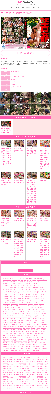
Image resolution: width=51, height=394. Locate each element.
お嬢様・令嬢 (35, 287)
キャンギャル (21, 291)
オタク (34, 285)
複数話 (15, 77)
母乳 (28, 335)
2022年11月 (40, 376)
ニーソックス (6, 304)
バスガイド (40, 306)
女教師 (4, 326)
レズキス (30, 317)
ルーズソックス (7, 317)
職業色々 (5, 344)
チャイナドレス (14, 300)
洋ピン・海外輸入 (7, 337)
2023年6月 (40, 372)
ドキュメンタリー (24, 302)
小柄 (28, 330)
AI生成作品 (38, 278)
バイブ (34, 306)
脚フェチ (15, 344)
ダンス (42, 298)
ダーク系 (37, 298)
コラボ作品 (35, 293)
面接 (36, 348)
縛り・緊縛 (24, 343)
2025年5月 (5, 361)
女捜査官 (44, 324)
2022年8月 (40, 378)
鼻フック (40, 350)
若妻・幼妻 (28, 344)
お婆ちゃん (27, 287)
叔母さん (44, 320)
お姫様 (21, 287)
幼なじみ (18, 331)
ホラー (9, 313)
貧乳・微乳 (17, 346)
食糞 (4, 350)
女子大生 (14, 324)
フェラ (42, 309)
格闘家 (18, 335)
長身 (29, 348)
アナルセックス (7, 283)
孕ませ (38, 328)
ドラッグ (32, 302)
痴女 (32, 339)
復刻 (23, 331)
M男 (22, 280)
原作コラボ (38, 320)
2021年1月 (5, 389)
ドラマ (38, 302)
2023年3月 (29, 374)
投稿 (44, 331)
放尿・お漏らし (18, 333)
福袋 (29, 341)
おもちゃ (10, 287)
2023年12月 (6, 370)
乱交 (33, 319)
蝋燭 (34, 344)
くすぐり (33, 291)
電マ (32, 348)
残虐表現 (23, 335)
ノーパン (30, 304)
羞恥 (41, 343)
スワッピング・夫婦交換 (26, 296)
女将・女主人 (26, 324)
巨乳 (12, 8)
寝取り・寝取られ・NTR (19, 330)
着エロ (25, 341)
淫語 (27, 337)
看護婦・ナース (18, 341)
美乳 (33, 343)
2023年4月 (17, 374)
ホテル (4, 313)
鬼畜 (24, 350)
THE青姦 (13, 79)
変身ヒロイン (24, 322)
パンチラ (42, 307)
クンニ (11, 293)
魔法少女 (29, 350)
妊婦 (24, 328)
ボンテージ (20, 313)
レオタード (24, 317)
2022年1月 (40, 381)
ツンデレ (21, 300)
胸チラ (10, 344)
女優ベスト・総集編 (39, 322)
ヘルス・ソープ (27, 311)
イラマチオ (34, 283)
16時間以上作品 (7, 278)
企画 (43, 319)
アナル (40, 282)
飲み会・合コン (10, 350)
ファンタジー (19, 309)
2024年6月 (17, 366)
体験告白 (14, 320)
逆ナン (43, 346)
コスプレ (28, 8)
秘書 (32, 341)
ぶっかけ (10, 311)
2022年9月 (23, 378)
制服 (23, 8)
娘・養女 (33, 328)
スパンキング (34, 295)
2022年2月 (23, 381)
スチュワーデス (26, 295)
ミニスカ (43, 313)
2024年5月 (29, 366)
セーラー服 (37, 296)
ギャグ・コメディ (39, 289)
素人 (19, 343)
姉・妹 (28, 328)
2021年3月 (29, 387)
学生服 (4, 330)
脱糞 (20, 344)
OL (25, 280)
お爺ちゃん (5, 289)
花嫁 (23, 344)
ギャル (14, 291)
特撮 (42, 337)
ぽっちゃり (35, 311)
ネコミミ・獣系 (23, 304)
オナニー (5, 287)
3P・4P (17, 278)
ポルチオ (14, 313)
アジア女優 (27, 282)
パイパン (21, 306)
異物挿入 (17, 339)
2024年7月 (5, 366)
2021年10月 (40, 383)
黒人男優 (35, 350)
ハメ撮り (17, 307)
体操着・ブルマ (7, 320)
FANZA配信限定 (7, 280)
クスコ (39, 291)
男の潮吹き (11, 339)
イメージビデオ (26, 283)
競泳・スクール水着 (8, 343)
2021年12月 (6, 383)
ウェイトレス (16, 285)
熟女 (39, 8)
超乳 (22, 346)
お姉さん (16, 287)
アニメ (13, 283)
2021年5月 (5, 387)
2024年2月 (23, 368)
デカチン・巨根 (39, 300)
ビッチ (13, 309)
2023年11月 (23, 370)
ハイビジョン (28, 306)
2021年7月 (29, 385)
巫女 (14, 331)
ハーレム (41, 304)
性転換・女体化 (30, 331)
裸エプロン (39, 344)
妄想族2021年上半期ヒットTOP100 (37, 326)
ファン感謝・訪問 (29, 309)
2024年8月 (40, 365)
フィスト (37, 309)
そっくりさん (17, 298)
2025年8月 (17, 359)
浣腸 (14, 337)
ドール (17, 302)
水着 (31, 335)
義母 (44, 343)
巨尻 (11, 331)
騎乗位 (20, 350)
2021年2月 (40, 387)
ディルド (31, 300)
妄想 (21, 326)
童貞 (36, 341)
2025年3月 (29, 361)
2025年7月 (29, 359)
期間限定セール (7, 335)
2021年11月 (23, 383)
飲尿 (16, 350)
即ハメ (32, 320)
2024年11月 (40, 363)
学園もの (43, 328)
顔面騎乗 (44, 348)
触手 (12, 346)
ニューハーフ (14, 304)
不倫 (21, 319)
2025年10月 (40, 357)
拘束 (4, 333)
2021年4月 (17, 387)
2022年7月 (5, 379)
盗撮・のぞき (6, 341)
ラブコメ (36, 315)
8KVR (32, 278)
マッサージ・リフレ (29, 313)
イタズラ (18, 283)
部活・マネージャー (15, 348)
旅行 (28, 333)
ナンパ (42, 302)
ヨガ (31, 315)
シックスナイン (15, 82)
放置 (24, 333)
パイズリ (15, 306)
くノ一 (43, 291)
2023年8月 (17, 372)
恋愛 (36, 331)
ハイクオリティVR (7, 306)
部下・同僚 (5, 348)
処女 (19, 320)
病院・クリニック (25, 339)
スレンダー (16, 296)
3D (13, 278)
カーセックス (17, 289)
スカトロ (18, 295)
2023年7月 (29, 372)
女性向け (33, 324)
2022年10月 (6, 378)
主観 (29, 319)
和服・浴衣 (17, 322)
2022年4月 (40, 379)
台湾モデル (10, 322)
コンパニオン (43, 293)
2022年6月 (17, 379)
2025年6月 (40, 359)
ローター (16, 319)
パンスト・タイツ (34, 307)
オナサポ (39, 285)
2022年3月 (5, 381)
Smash (25, 2)
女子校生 (34, 8)
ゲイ (15, 293)
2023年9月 (5, 372)
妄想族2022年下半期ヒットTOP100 (12, 328)
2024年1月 (40, 368)
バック (4, 307)
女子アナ (8, 324)
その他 (24, 298)
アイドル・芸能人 (42, 280)
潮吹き (34, 337)
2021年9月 (5, 385)
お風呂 (11, 289)
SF (27, 280)
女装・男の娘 (15, 326)
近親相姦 (38, 346)
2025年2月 (40, 361)
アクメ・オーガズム (18, 282)
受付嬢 (4, 322)
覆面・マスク (6, 346)
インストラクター (7, 285)
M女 (19, 280)
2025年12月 (6, 357)
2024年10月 (6, 365)
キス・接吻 (31, 289)
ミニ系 (13, 315)
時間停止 (40, 333)
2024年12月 (22, 363)
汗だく (35, 335)
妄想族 (25, 326)
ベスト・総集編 (18, 311)
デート (26, 300)
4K (20, 278)
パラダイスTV (24, 307)
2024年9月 (23, 365)
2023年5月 (5, 374)
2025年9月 (5, 359)
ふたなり (5, 311)
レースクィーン (16, 317)
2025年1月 (5, 363)
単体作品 (26, 320)
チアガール (5, 300)
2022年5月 (29, 379)
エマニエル (28, 285)
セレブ (11, 298)
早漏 (36, 333)
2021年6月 (40, 385)
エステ (23, 285)
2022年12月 (22, 376)
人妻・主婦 (17, 8)
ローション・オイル (8, 319)
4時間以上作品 (26, 278)
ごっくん (29, 293)
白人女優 (37, 339)
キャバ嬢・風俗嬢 (7, 291)
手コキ (40, 331)
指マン (11, 333)
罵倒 (29, 343)
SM (30, 280)
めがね (23, 315)
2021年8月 (17, 385)
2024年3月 (5, 368)
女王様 (9, 326)
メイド (18, 315)
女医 (4, 324)
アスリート (34, 282)
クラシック (5, 293)
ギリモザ (28, 291)
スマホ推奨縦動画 (7, 296)
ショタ (13, 295)
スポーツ (42, 295)
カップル (24, 289)
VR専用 (34, 280)
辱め (34, 346)
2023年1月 (5, 376)
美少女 (36, 343)
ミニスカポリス (7, 315)
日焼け (32, 333)
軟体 (30, 346)
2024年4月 (40, 366)
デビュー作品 (10, 302)
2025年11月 (23, 357)
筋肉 (15, 343)
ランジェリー (43, 315)
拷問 (7, 333)
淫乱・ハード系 (20, 337)
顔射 (39, 348)
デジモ (4, 302)
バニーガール (10, 307)
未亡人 (13, 335)
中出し (25, 319)
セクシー (43, 296)
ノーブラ (36, 304)
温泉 (30, 337)
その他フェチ (30, 298)
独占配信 (5, 339)
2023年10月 (40, 370)
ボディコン (42, 311)
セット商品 (5, 298)
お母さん (42, 287)
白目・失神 (43, 339)
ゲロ (19, 293)
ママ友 (38, 313)
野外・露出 (21, 77)
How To (14, 280)
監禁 (12, 341)
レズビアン (36, 317)
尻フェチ (33, 330)
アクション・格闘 (7, 282)
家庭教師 (9, 330)
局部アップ (39, 330)
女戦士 (39, 324)
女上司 (31, 322)
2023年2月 (40, 374)
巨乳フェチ (5, 331)
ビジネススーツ (7, 309)
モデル (27, 315)
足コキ (26, 346)
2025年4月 (17, 361)
